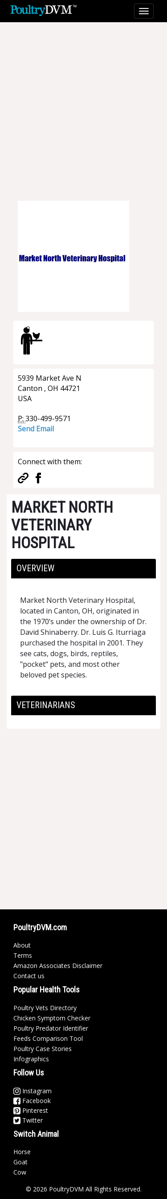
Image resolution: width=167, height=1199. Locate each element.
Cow (19, 1172)
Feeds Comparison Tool (48, 1038)
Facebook (32, 1100)
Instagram (32, 1091)
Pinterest (30, 1110)
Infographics (31, 1059)
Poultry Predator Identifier (50, 1028)
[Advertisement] (83, 105)
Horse (22, 1151)
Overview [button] (35, 568)
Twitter (28, 1120)
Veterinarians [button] (45, 705)
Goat (20, 1162)
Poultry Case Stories (42, 1048)
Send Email (36, 429)
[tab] (83, 568)
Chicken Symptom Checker (51, 1018)
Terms (22, 955)
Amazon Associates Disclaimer (57, 965)
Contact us (29, 976)
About (22, 945)
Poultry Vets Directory (45, 1008)
